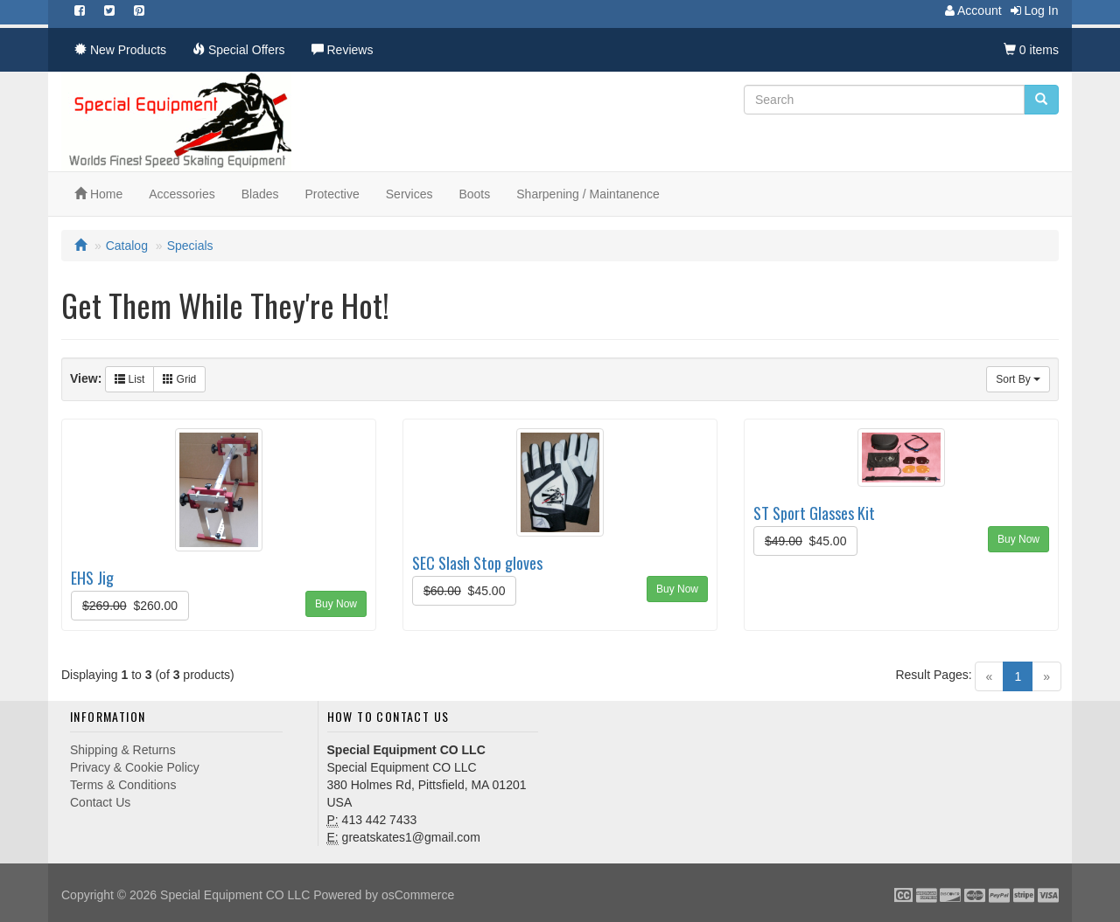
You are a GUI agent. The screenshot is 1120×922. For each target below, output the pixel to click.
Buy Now (336, 604)
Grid (179, 379)
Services (409, 194)
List (129, 379)
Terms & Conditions (123, 785)
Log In (1030, 10)
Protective (332, 194)
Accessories (181, 194)
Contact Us (100, 802)
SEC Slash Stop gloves (477, 562)
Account (969, 10)
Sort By (1018, 379)
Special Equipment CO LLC (235, 895)
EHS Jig (92, 577)
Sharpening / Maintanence (587, 194)
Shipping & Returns (123, 750)
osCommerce (418, 895)
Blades (260, 194)
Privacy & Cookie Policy (135, 767)
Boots (474, 194)
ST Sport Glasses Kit (814, 512)
